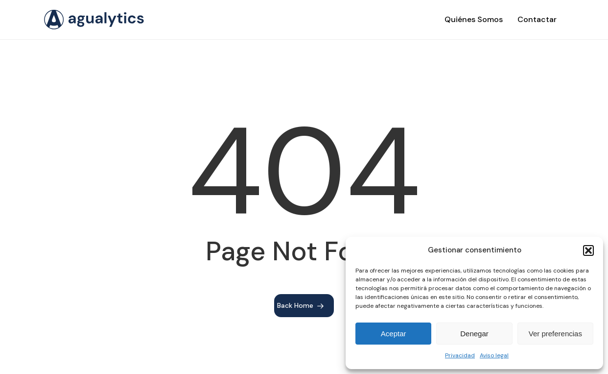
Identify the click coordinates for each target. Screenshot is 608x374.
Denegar (474, 333)
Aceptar (393, 333)
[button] (588, 250)
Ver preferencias (555, 333)
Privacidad (460, 355)
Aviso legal (494, 355)
